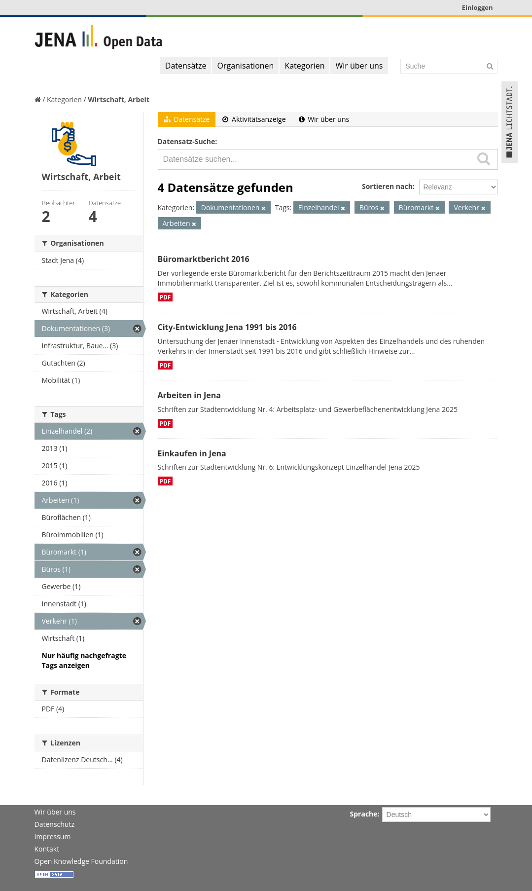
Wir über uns (359, 65)
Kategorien (304, 65)
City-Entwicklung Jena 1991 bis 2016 (227, 327)
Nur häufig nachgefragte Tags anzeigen (84, 660)
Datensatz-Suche (186, 141)
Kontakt (47, 849)
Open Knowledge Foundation (81, 861)
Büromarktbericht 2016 (203, 259)
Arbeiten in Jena (189, 395)
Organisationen (245, 65)
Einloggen (477, 7)
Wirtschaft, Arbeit (118, 99)
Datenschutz (54, 824)
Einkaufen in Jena (192, 453)
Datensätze (186, 65)
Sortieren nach (387, 186)
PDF (165, 297)
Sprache (364, 813)
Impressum (53, 836)
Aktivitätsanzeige (253, 119)
